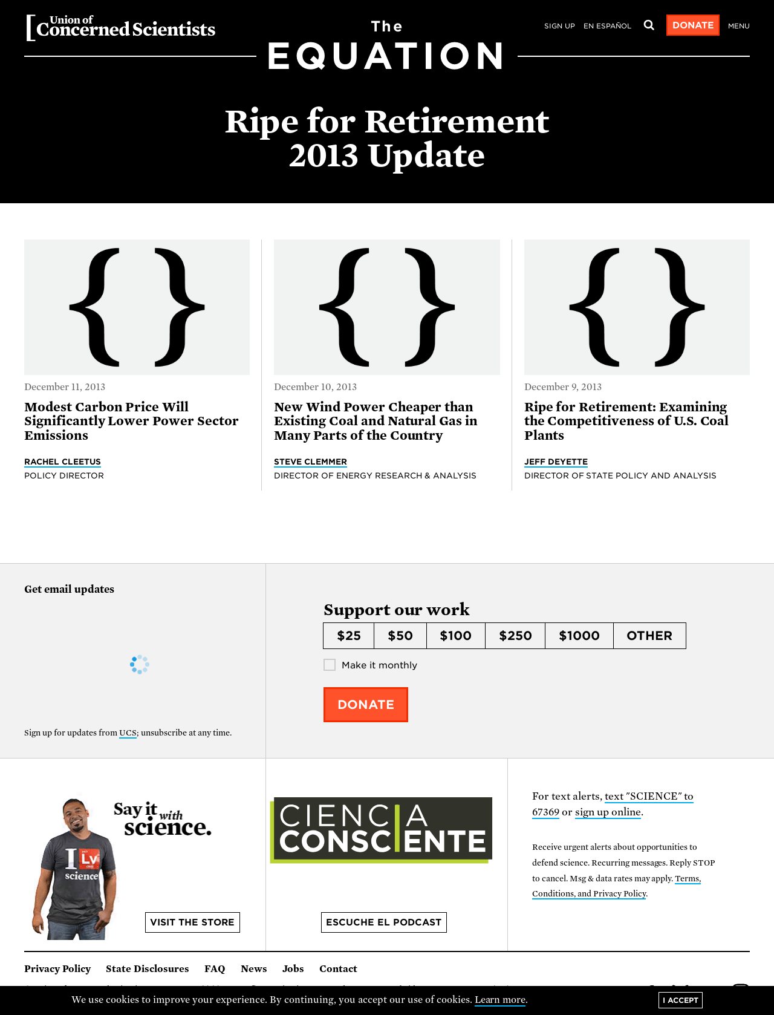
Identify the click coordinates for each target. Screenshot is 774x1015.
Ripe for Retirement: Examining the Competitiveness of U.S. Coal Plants (626, 421)
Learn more (500, 999)
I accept (680, 1000)
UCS (128, 732)
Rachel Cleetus (62, 461)
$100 (456, 635)
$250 (515, 635)
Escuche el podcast (383, 922)
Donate (693, 25)
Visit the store (192, 922)
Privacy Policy (57, 969)
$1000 (579, 635)
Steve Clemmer (310, 461)
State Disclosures (147, 969)
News (254, 969)
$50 (400, 635)
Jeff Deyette (556, 461)
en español (607, 26)
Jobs (293, 969)
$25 (349, 635)
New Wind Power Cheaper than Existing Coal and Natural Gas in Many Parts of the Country (376, 421)
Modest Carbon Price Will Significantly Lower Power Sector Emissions (131, 421)
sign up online (608, 812)
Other (649, 635)
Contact (338, 969)
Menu (739, 26)
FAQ (215, 969)
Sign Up (559, 26)
